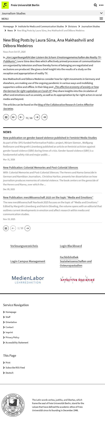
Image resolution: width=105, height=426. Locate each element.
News (10, 30)
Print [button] (8, 362)
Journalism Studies (90, 26)
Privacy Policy (12, 337)
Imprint (9, 332)
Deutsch (9, 372)
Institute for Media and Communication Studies (41, 26)
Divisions (72, 26)
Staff (8, 316)
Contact (9, 327)
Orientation (11, 322)
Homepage (8, 26)
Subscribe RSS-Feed (15, 367)
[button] (6, 228)
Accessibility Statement (17, 342)
